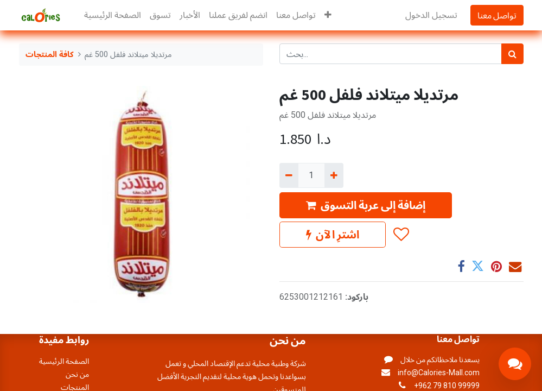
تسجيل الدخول (431, 15)
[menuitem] (112, 15)
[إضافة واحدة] (333, 175)
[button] (328, 15)
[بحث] (512, 53)
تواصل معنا (497, 15)
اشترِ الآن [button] (332, 234)
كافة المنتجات (49, 54)
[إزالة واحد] (288, 175)
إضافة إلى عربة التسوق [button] (365, 205)
